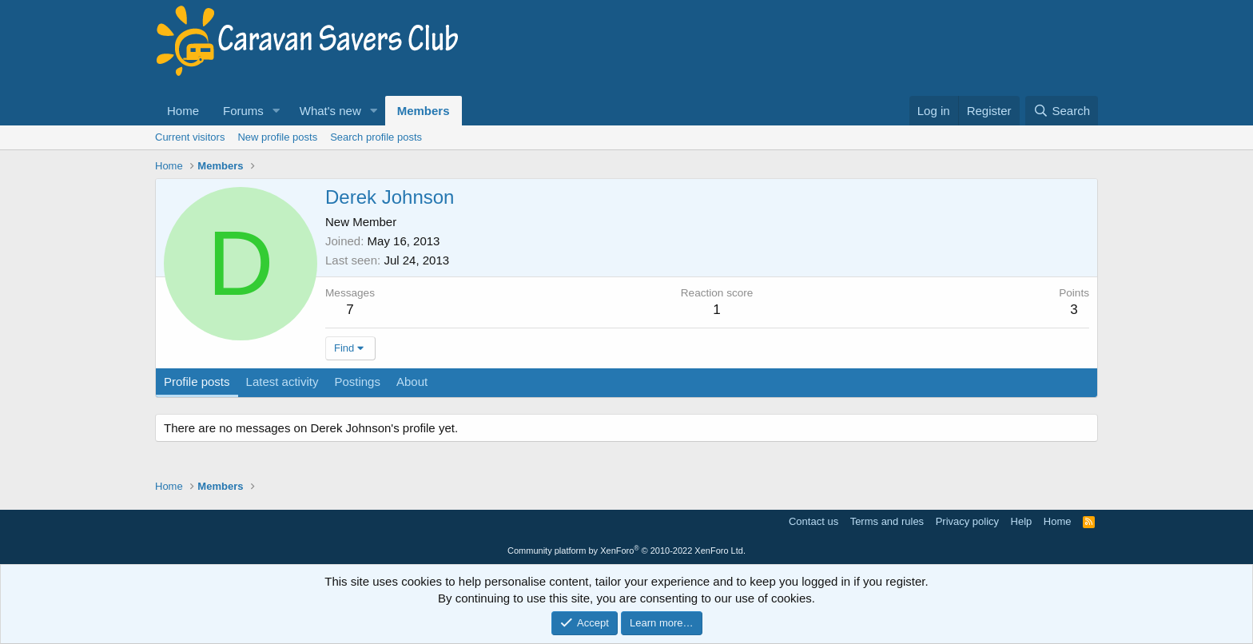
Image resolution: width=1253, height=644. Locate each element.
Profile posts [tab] (197, 381)
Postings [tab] (357, 381)
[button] (276, 110)
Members (423, 110)
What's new (330, 110)
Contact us (813, 521)
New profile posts (277, 137)
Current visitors (190, 137)
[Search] (1061, 110)
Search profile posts (376, 137)
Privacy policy (967, 521)
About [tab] (412, 381)
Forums (243, 110)
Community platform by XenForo (626, 550)
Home (183, 110)
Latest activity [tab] (282, 381)
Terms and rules (887, 521)
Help (1021, 521)
